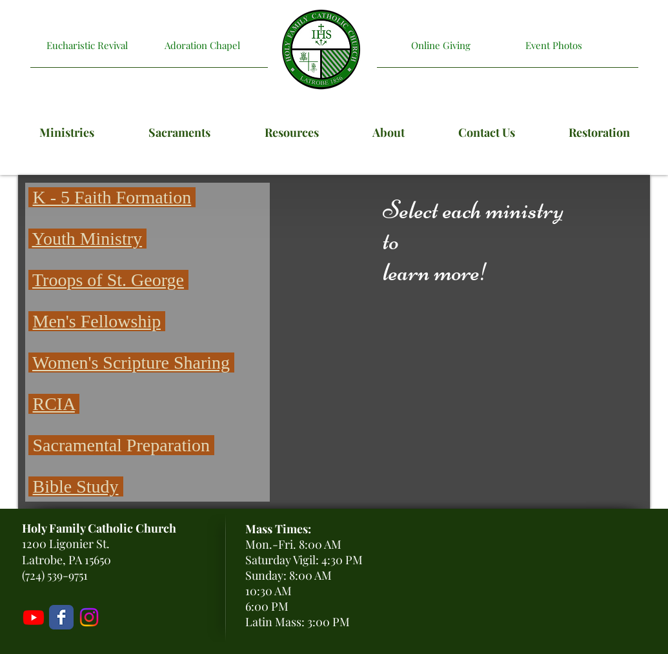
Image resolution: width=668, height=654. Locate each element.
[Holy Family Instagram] (89, 617)
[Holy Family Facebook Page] (61, 617)
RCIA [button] (54, 404)
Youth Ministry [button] (87, 239)
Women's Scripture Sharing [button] (131, 363)
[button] (30, 280)
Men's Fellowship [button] (97, 321)
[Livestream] (33, 617)
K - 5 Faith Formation (112, 197)
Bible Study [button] (76, 486)
